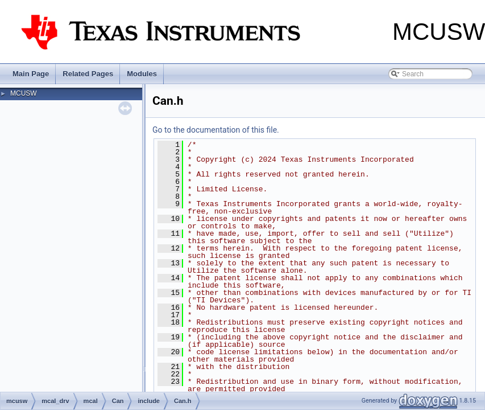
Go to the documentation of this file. (215, 129)
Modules (142, 73)
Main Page (31, 73)
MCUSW (23, 93)
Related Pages (88, 73)
